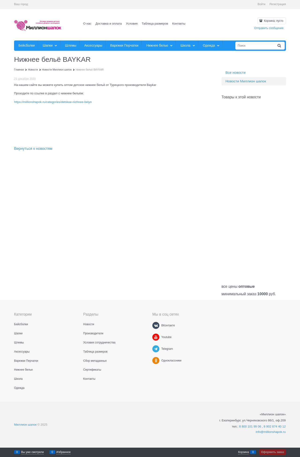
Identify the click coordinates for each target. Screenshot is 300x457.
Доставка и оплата (108, 23)
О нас (87, 23)
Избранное (63, 452)
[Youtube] (155, 337)
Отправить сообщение (269, 28)
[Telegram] (155, 348)
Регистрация (278, 4)
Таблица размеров (155, 23)
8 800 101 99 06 (250, 426)
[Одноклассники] (155, 360)
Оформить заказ (272, 452)
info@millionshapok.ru (271, 432)
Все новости (235, 72)
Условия (132, 23)
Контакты (178, 23)
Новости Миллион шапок (245, 81)
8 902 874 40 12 (275, 426)
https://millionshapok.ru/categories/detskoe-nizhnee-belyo (53, 102)
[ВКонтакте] (155, 325)
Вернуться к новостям (33, 149)
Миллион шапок (25, 424)
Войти (262, 4)
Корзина (243, 452)
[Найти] (279, 46)
